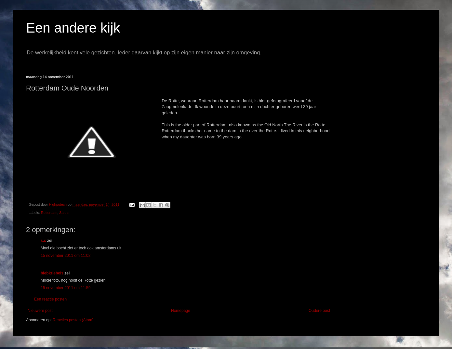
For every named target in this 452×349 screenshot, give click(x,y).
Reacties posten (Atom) (73, 320)
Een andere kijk (73, 27)
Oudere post (319, 310)
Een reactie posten (50, 299)
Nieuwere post (40, 310)
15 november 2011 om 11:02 (65, 255)
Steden (64, 213)
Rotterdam (49, 213)
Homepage (180, 310)
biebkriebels (52, 273)
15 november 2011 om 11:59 (65, 288)
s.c (43, 240)
